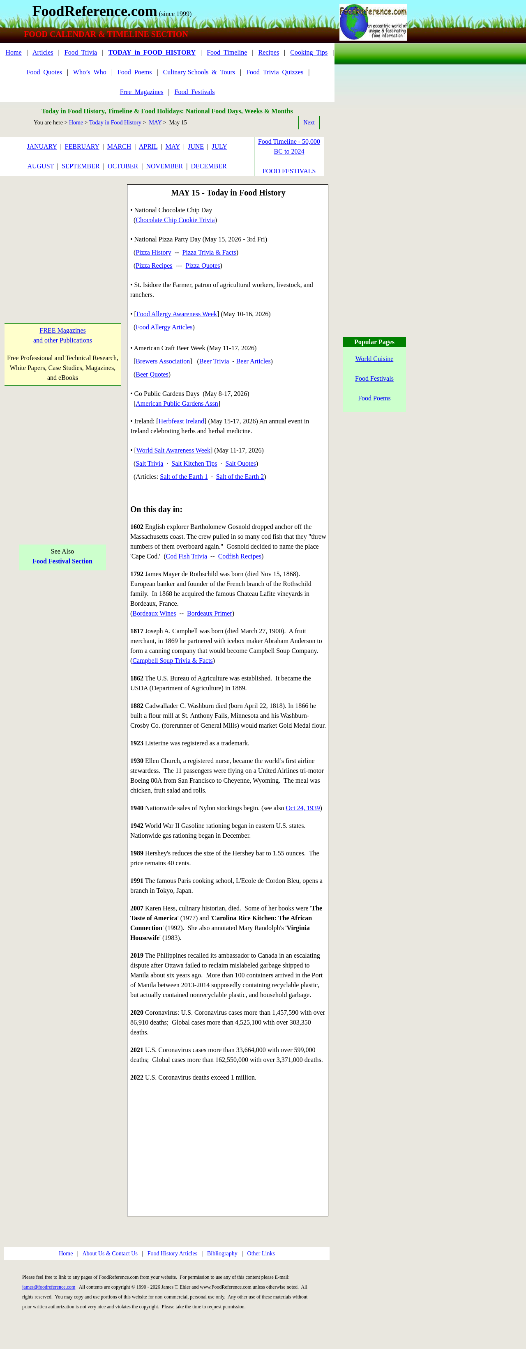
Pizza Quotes (203, 265)
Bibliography (222, 1253)
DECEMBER (208, 166)
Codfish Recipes (239, 556)
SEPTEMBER (80, 166)
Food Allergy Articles (164, 327)
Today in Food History (115, 123)
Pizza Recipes (154, 265)
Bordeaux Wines (154, 613)
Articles (42, 52)
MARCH (119, 146)
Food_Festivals (195, 91)
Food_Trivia (81, 52)
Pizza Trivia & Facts (209, 252)
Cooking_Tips (309, 52)
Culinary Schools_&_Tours (199, 72)
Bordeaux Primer (209, 613)
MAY (155, 123)
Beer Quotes (152, 374)
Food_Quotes (44, 72)
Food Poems (374, 398)
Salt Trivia (149, 463)
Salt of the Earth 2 (240, 476)
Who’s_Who (89, 72)
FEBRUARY (82, 146)
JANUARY (42, 146)
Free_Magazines (142, 91)
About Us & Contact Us (110, 1253)
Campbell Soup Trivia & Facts (172, 660)
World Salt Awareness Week (173, 450)
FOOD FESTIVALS (289, 171)
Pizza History (153, 252)
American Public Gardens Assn (177, 403)
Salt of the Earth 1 (184, 476)
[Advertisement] (62, 235)
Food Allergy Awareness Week (176, 313)
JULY (219, 146)
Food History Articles (172, 1253)
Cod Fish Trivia (186, 556)
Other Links (261, 1253)
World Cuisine (374, 358)
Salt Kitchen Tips (194, 463)
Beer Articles (253, 361)
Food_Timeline (227, 52)
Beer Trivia (214, 361)
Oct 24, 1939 (303, 807)
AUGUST (40, 166)
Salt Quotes (241, 463)
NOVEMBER (164, 166)
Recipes (268, 52)
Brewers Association (163, 361)
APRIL (148, 146)
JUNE (196, 146)
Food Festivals (374, 378)
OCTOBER (123, 166)
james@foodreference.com (48, 1287)
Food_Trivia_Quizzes (274, 72)
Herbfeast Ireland (182, 421)
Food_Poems (135, 72)
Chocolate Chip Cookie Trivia (175, 219)
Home (13, 52)
